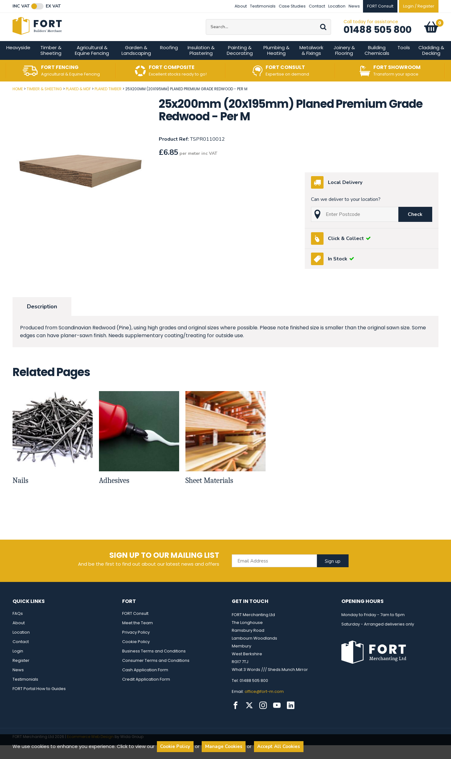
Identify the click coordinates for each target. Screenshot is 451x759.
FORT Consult (135, 627)
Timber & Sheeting (50, 64)
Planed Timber (108, 102)
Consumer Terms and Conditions (155, 674)
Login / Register (418, 6)
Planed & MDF (78, 102)
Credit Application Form (146, 693)
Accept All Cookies (278, 746)
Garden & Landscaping (136, 64)
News (354, 6)
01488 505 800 (378, 36)
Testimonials (263, 6)
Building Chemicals (377, 64)
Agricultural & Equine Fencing (92, 64)
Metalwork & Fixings (311, 64)
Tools (403, 61)
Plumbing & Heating (276, 64)
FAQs (18, 627)
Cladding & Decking (431, 64)
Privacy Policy (136, 646)
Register (21, 674)
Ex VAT (53, 6)
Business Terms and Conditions (154, 665)
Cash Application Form (145, 684)
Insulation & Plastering (201, 64)
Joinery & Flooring (344, 64)
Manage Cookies (223, 746)
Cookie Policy (136, 655)
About (241, 6)
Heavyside (18, 61)
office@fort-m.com (264, 705)
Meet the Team (137, 637)
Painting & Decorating (240, 64)
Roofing (169, 61)
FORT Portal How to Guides (39, 702)
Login (18, 665)
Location (336, 6)
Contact (317, 6)
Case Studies (292, 6)
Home (18, 102)
